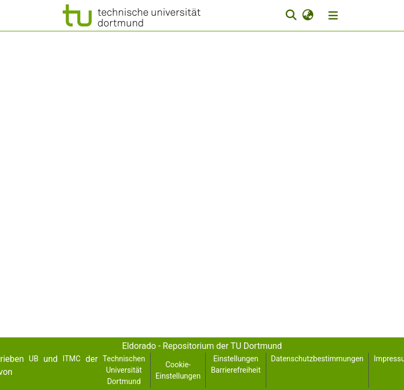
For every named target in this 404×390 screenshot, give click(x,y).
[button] (131, 15)
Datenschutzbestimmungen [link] (317, 358)
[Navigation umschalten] (333, 15)
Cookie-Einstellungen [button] (178, 370)
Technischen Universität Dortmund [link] (124, 370)
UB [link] (33, 358)
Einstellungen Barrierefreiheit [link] (235, 364)
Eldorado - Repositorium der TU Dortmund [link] (202, 346)
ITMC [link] (71, 358)
